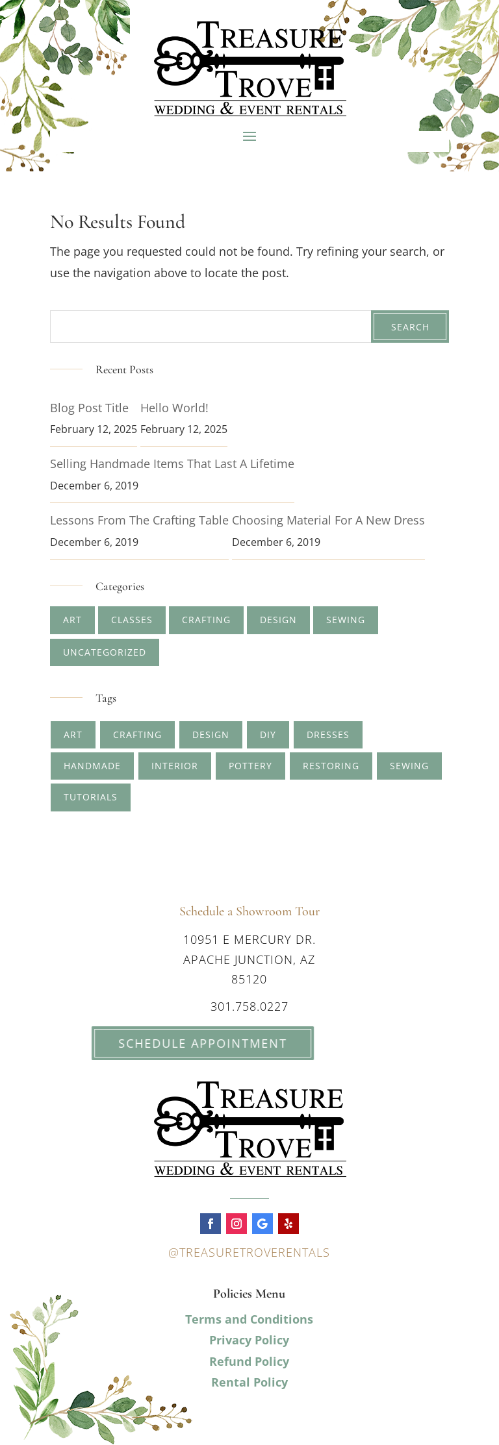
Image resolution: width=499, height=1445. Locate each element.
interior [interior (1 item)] (174, 766)
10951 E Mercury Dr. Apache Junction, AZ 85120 (249, 959)
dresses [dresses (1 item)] (328, 734)
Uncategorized (104, 652)
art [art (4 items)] (73, 734)
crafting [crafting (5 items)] (137, 734)
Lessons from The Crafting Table (139, 520)
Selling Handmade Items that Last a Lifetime (172, 463)
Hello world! (174, 407)
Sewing (345, 619)
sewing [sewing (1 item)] (409, 766)
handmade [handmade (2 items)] (92, 766)
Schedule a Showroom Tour (249, 911)
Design (278, 619)
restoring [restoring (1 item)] (331, 766)
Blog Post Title (89, 407)
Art (72, 619)
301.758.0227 (249, 1006)
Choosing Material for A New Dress (328, 520)
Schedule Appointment (183, 1043)
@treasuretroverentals (249, 1252)
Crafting (206, 619)
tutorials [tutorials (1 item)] (91, 797)
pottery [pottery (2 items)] (250, 766)
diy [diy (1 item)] (268, 734)
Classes (132, 619)
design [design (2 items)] (210, 734)
